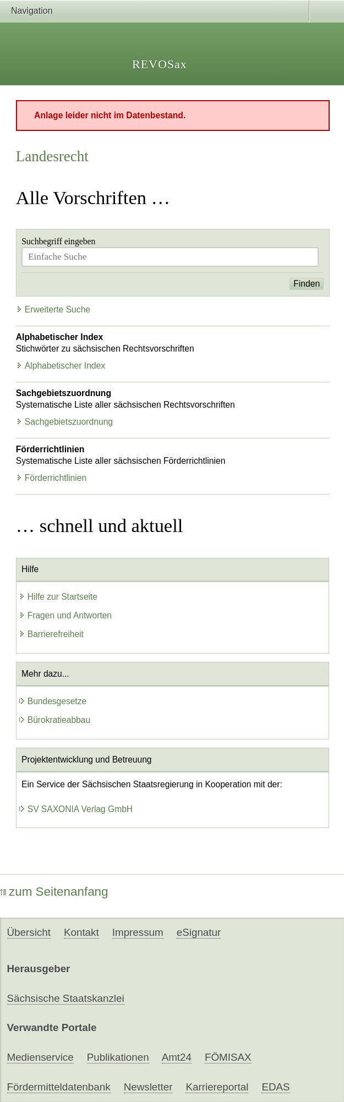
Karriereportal (216, 1087)
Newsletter (148, 1087)
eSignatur (199, 932)
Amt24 (177, 1057)
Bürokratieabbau (54, 720)
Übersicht (29, 932)
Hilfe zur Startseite (58, 596)
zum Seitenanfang (54, 891)
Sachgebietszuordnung (64, 421)
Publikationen (118, 1057)
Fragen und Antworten (65, 615)
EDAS (275, 1087)
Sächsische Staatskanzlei (65, 998)
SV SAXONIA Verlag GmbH (76, 809)
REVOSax (159, 64)
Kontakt (81, 932)
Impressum (137, 932)
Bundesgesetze (52, 701)
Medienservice (40, 1057)
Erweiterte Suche (53, 309)
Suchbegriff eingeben (58, 241)
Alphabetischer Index (60, 365)
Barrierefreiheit (51, 634)
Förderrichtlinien (51, 478)
